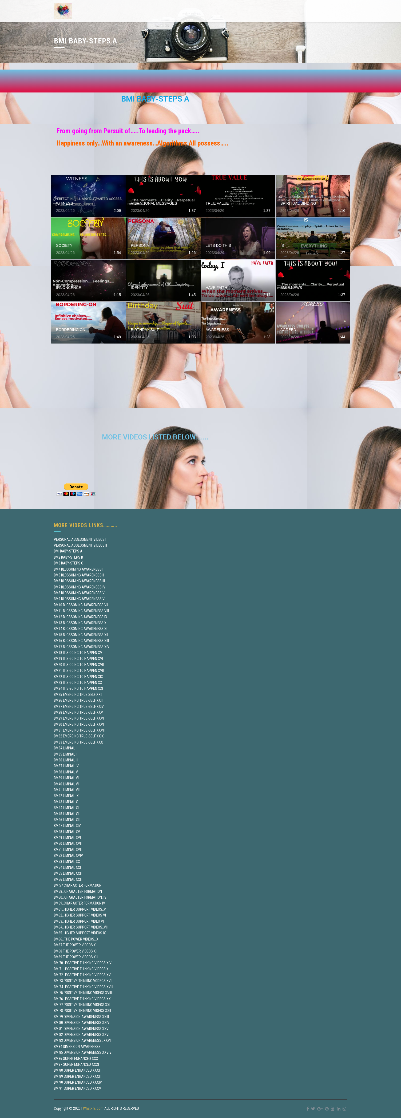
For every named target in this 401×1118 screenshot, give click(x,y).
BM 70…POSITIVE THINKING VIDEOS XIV (83, 963)
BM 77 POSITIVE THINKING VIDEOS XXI (82, 1005)
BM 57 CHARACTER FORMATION (77, 885)
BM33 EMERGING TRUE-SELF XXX (78, 742)
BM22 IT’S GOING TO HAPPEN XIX (78, 677)
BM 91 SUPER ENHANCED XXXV (77, 1088)
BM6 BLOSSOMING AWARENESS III (79, 581)
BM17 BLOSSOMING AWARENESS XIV (81, 647)
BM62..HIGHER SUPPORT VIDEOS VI (80, 915)
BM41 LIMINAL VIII (67, 790)
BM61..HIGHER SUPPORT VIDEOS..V (80, 909)
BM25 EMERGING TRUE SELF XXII (78, 694)
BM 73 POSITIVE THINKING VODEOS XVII (83, 981)
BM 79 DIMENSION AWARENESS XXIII (81, 1017)
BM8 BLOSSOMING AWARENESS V (79, 593)
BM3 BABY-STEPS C (68, 563)
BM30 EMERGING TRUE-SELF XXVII (79, 724)
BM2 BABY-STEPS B (68, 557)
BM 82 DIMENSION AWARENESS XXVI (81, 1034)
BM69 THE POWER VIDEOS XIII (76, 957)
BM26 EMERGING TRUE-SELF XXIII (78, 700)
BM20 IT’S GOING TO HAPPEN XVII (79, 665)
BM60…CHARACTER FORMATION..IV (80, 897)
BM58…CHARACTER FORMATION (78, 891)
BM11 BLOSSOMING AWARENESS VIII (81, 611)
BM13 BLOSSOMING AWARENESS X (80, 623)
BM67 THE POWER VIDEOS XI (75, 945)
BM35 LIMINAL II (65, 754)
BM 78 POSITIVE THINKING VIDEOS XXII (82, 1010)
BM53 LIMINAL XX (67, 861)
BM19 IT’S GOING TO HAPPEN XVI (78, 658)
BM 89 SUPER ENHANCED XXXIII (77, 1076)
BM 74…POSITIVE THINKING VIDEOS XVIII (83, 987)
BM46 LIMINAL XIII (67, 820)
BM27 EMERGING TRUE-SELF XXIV (79, 706)
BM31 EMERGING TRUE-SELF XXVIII (79, 730)
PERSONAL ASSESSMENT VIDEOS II (80, 545)
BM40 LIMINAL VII (67, 784)
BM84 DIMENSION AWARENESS (77, 1046)
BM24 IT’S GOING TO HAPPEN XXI (78, 688)
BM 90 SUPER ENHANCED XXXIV (78, 1082)
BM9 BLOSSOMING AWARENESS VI (79, 599)
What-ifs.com (93, 1108)
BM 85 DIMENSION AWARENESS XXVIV (83, 1052)
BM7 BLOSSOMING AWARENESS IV (79, 587)
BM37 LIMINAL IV (66, 766)
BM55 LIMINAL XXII (68, 873)
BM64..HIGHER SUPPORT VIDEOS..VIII (81, 927)
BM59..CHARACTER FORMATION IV (79, 903)
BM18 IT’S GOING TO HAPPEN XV (78, 653)
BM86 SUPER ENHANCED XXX (76, 1058)
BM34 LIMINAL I (65, 748)
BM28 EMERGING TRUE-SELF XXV (78, 712)
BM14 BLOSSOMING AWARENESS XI (80, 629)
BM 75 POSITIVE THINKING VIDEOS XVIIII (83, 993)
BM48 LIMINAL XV (67, 832)
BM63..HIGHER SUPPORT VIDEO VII (79, 921)
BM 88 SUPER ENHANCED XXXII (77, 1070)
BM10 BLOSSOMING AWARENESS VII (81, 605)
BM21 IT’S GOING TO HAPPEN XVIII (79, 670)
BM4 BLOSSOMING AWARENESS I (78, 569)
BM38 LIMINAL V (66, 772)
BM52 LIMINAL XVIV (68, 855)
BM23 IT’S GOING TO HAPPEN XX (78, 682)
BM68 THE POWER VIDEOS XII (75, 951)
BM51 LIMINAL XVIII (68, 849)
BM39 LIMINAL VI (66, 778)
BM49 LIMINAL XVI (67, 838)
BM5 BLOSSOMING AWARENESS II (79, 575)
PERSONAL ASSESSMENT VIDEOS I (80, 539)
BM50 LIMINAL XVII (68, 843)
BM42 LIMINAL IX (66, 796)
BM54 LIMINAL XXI (67, 867)
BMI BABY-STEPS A (68, 551)
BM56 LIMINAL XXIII (68, 879)
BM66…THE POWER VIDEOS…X (76, 939)
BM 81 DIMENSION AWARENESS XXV (81, 1029)
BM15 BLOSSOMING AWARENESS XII (81, 635)
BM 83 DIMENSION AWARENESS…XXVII (83, 1040)
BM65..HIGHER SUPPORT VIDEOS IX (80, 933)
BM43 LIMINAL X (66, 802)
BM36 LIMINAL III (66, 760)
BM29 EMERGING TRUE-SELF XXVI (79, 718)
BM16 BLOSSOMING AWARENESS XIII (81, 641)
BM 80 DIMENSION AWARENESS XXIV (81, 1022)
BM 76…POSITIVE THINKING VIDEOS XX (82, 999)
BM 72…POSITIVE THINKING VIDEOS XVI (83, 975)
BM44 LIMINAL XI (66, 808)
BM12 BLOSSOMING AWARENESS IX (80, 617)
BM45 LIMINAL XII (67, 814)
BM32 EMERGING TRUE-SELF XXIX (79, 736)
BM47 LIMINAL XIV (67, 826)
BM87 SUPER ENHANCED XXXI (76, 1064)
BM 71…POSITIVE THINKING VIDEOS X (81, 969)
